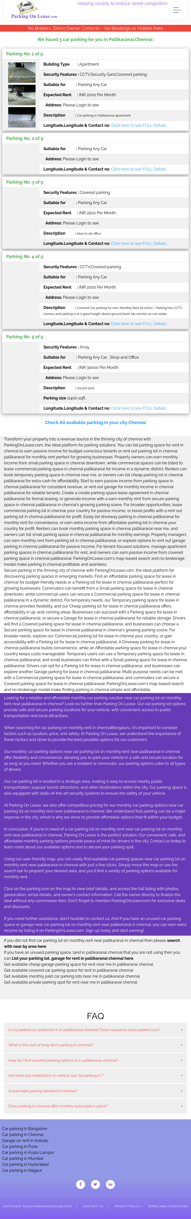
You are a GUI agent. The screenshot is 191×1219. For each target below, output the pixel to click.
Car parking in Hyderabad (25, 1164)
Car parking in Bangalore (24, 1128)
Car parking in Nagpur (22, 1170)
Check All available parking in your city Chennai (95, 422)
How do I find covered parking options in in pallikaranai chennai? (63, 1060)
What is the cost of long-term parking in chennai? (50, 1045)
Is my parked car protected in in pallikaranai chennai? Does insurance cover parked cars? (84, 1030)
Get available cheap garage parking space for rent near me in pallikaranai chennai (78, 964)
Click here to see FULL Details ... (140, 125)
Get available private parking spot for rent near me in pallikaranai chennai (70, 982)
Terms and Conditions (167, 1206)
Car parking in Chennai (22, 1134)
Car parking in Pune (20, 1146)
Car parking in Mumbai (22, 1158)
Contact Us (93, 1206)
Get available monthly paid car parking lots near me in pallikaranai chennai (72, 976)
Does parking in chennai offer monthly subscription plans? (57, 1106)
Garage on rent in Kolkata (25, 1140)
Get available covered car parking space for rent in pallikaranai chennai (68, 970)
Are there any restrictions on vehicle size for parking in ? (55, 1075)
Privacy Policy (127, 1206)
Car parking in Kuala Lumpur (28, 1152)
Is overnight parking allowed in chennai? (42, 1091)
